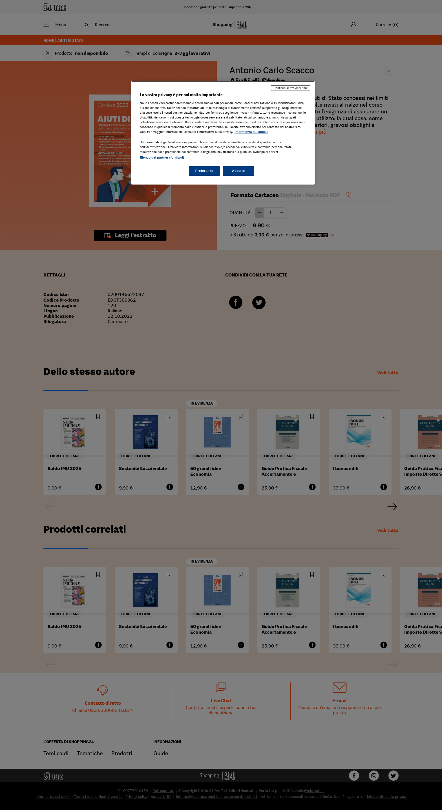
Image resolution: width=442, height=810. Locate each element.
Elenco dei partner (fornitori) (162, 157)
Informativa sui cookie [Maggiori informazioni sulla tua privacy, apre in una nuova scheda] (251, 131)
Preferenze (204, 170)
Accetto (238, 170)
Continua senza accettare (290, 88)
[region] (223, 133)
